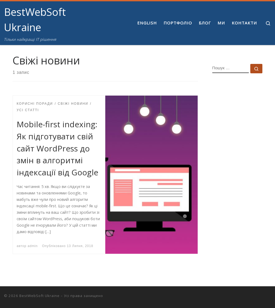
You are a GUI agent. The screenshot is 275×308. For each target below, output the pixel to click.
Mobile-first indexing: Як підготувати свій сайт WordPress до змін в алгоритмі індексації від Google (57, 148)
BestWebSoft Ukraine (39, 295)
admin (33, 246)
